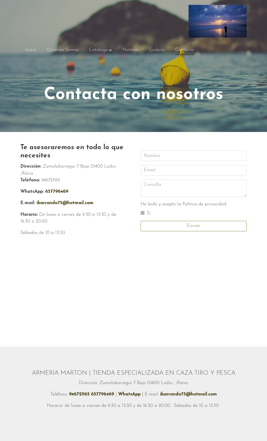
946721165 (80, 394)
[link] (218, 21)
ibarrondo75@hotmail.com (65, 203)
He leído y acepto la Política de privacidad (183, 204)
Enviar (193, 226)
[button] (100, 50)
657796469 (44, 191)
